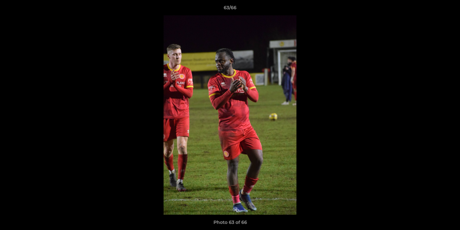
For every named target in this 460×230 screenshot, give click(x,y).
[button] (448, 9)
